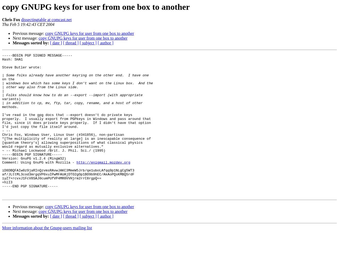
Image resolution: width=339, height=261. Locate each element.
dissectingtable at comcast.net (46, 19)
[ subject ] (88, 43)
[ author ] (106, 43)
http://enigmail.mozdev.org (103, 184)
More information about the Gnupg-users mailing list (47, 256)
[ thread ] (71, 43)
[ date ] (56, 43)
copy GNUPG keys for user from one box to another (89, 33)
